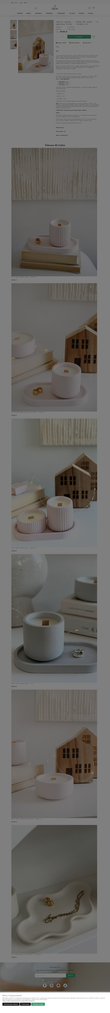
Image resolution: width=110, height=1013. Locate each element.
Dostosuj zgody (25, 1004)
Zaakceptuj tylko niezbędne (11, 1004)
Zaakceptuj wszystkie (38, 1004)
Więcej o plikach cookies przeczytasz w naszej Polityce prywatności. (18, 1001)
